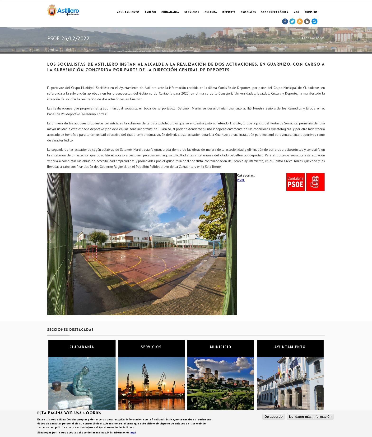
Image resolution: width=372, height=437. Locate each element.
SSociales (248, 12)
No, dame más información (310, 417)
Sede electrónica (275, 12)
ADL (296, 12)
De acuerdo (274, 417)
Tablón (150, 12)
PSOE (241, 180)
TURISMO (311, 12)
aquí (133, 433)
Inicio (295, 38)
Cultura (211, 12)
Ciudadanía (170, 12)
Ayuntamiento (128, 12)
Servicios (191, 12)
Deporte (229, 12)
